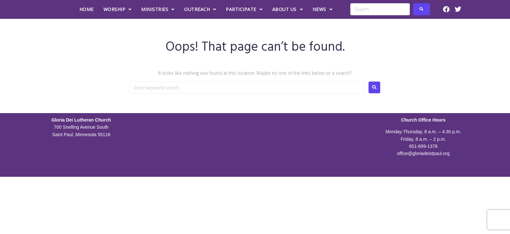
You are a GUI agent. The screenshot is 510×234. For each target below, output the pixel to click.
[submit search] (421, 9)
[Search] (380, 9)
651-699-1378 (423, 146)
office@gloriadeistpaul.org (423, 153)
